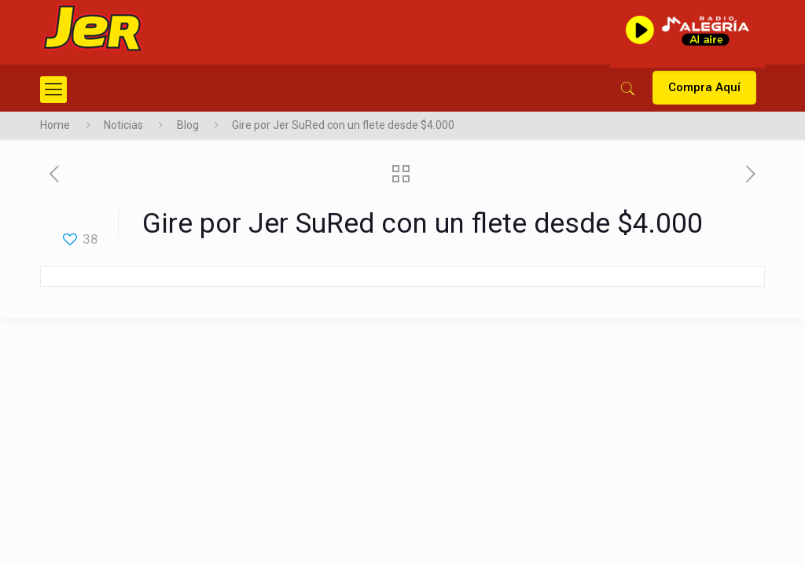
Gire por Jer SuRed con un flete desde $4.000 (343, 125)
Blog (188, 125)
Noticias (123, 125)
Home (55, 125)
